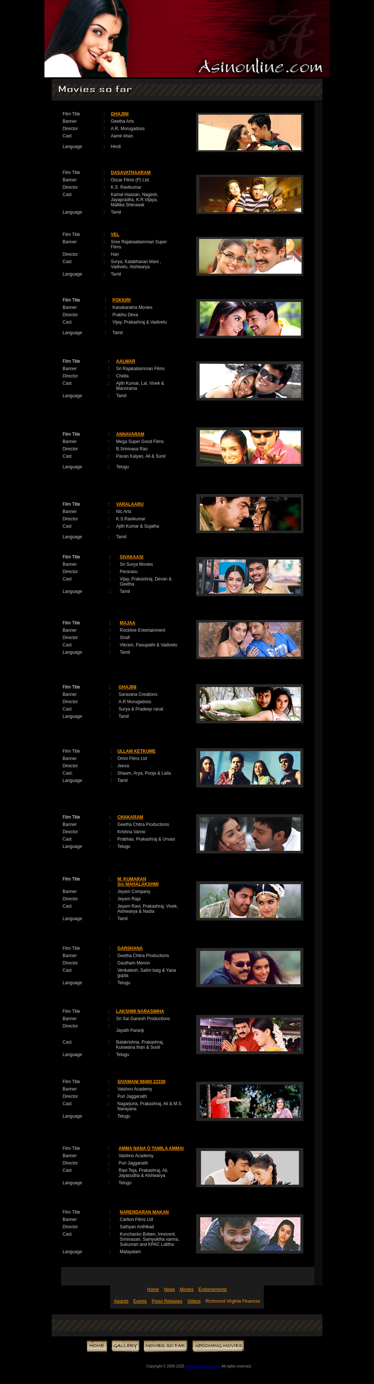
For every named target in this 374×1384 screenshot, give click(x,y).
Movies (187, 1289)
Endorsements (212, 1289)
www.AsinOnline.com (202, 1366)
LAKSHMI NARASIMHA (140, 1011)
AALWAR (125, 361)
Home (153, 1289)
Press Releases (167, 1301)
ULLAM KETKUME (136, 751)
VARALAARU (129, 504)
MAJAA (127, 622)
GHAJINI (120, 114)
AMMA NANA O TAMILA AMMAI (151, 1148)
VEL (115, 234)
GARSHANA (130, 948)
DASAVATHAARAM (131, 172)
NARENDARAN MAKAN (144, 1212)
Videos (194, 1301)
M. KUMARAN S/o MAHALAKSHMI (138, 881)
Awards (121, 1301)
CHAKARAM (130, 817)
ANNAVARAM (130, 434)
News (169, 1289)
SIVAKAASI (131, 557)
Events (140, 1301)
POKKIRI (121, 300)
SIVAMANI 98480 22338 (141, 1081)
